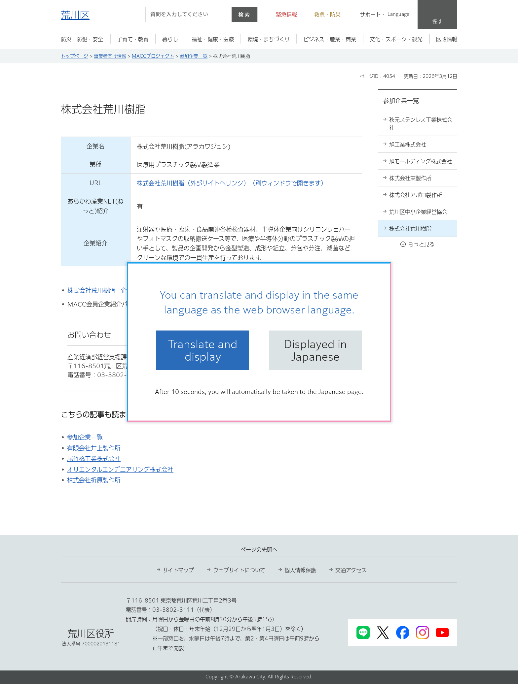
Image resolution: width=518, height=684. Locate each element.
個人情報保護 (300, 570)
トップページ (74, 56)
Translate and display (203, 350)
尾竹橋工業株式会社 (94, 459)
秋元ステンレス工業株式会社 (420, 123)
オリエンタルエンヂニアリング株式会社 (120, 469)
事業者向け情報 (110, 56)
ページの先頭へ (259, 549)
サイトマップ (178, 570)
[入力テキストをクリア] (223, 14)
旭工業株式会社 (407, 144)
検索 (244, 14)
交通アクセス (351, 570)
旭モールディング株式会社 (420, 161)
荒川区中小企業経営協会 (418, 211)
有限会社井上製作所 (94, 448)
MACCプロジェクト (153, 56)
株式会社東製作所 (410, 178)
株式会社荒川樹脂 (410, 228)
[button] (282, 14)
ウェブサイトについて (239, 570)
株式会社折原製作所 (94, 480)
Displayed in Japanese (315, 350)
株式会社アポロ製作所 (415, 195)
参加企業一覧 (193, 56)
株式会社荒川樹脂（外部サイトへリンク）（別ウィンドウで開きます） (232, 183)
